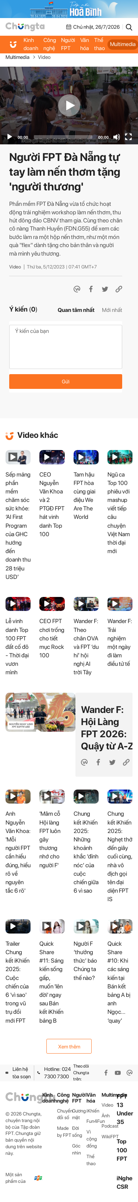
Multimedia (17, 57)
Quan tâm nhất (76, 310)
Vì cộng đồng (91, 1139)
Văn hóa (84, 44)
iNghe (124, 1178)
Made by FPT (64, 1131)
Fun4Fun (94, 1121)
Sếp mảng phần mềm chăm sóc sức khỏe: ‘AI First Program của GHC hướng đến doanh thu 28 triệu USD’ (18, 525)
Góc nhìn (76, 1149)
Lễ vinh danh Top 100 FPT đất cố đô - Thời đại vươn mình (17, 647)
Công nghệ (49, 44)
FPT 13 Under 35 (125, 1109)
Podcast (109, 1126)
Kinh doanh (31, 44)
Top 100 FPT (122, 1150)
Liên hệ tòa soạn (18, 1072)
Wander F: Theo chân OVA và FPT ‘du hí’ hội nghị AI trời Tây (86, 647)
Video (44, 57)
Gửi (66, 381)
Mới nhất (112, 310)
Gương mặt (79, 1114)
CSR (122, 1186)
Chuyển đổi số (64, 1114)
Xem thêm (69, 1047)
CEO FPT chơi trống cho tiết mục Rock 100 (51, 638)
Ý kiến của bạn (65, 347)
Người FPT (68, 44)
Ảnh (106, 1115)
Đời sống (77, 1131)
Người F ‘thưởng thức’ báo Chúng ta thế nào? (85, 960)
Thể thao (99, 44)
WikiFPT (109, 1136)
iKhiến (92, 1111)
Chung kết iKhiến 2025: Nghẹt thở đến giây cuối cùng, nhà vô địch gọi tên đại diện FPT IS (119, 856)
